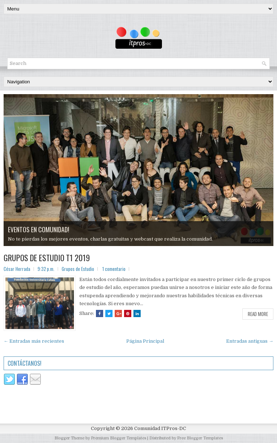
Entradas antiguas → (249, 341)
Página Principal (145, 341)
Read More (258, 313)
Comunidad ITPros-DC (160, 428)
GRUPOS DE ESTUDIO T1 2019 (47, 257)
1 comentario (114, 268)
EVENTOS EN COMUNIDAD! (38, 229)
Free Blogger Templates (200, 438)
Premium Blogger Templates (118, 438)
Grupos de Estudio (78, 268)
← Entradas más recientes (34, 341)
